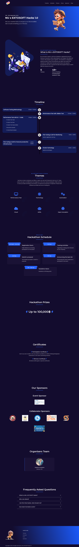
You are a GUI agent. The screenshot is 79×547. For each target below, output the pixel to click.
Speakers (25, 538)
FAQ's (24, 536)
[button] (39, 495)
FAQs (72, 3)
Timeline (47, 3)
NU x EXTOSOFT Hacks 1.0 (26, 545)
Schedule (52, 3)
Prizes (62, 3)
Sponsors (67, 3)
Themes (57, 3)
